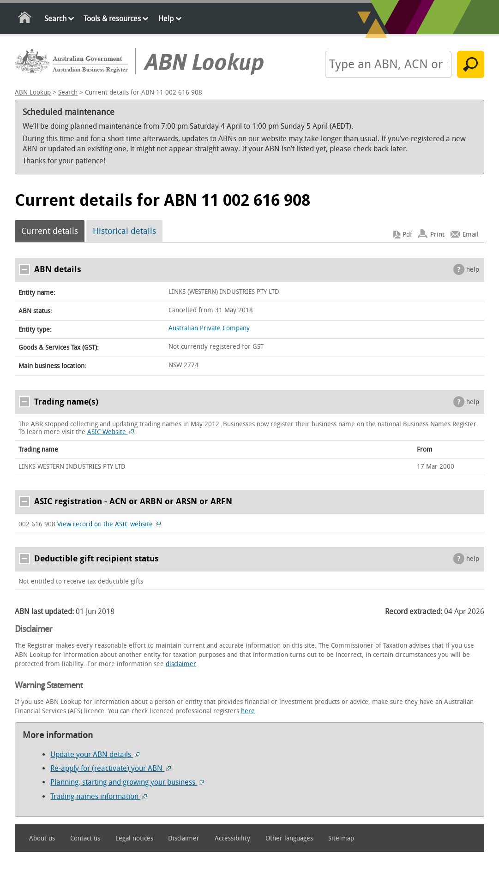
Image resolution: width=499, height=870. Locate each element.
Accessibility (232, 838)
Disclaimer (183, 838)
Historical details (124, 231)
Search (55, 18)
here (248, 711)
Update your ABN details (94, 754)
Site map (341, 838)
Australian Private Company (209, 328)
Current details (49, 231)
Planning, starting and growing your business (127, 782)
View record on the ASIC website (109, 524)
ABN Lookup (33, 92)
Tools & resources (112, 18)
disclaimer (181, 664)
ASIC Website (110, 432)
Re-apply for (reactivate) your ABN (110, 768)
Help (166, 18)
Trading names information (98, 796)
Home (25, 19)
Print (437, 234)
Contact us (85, 838)
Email (471, 234)
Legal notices (134, 838)
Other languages (289, 838)
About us (42, 838)
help (472, 270)
